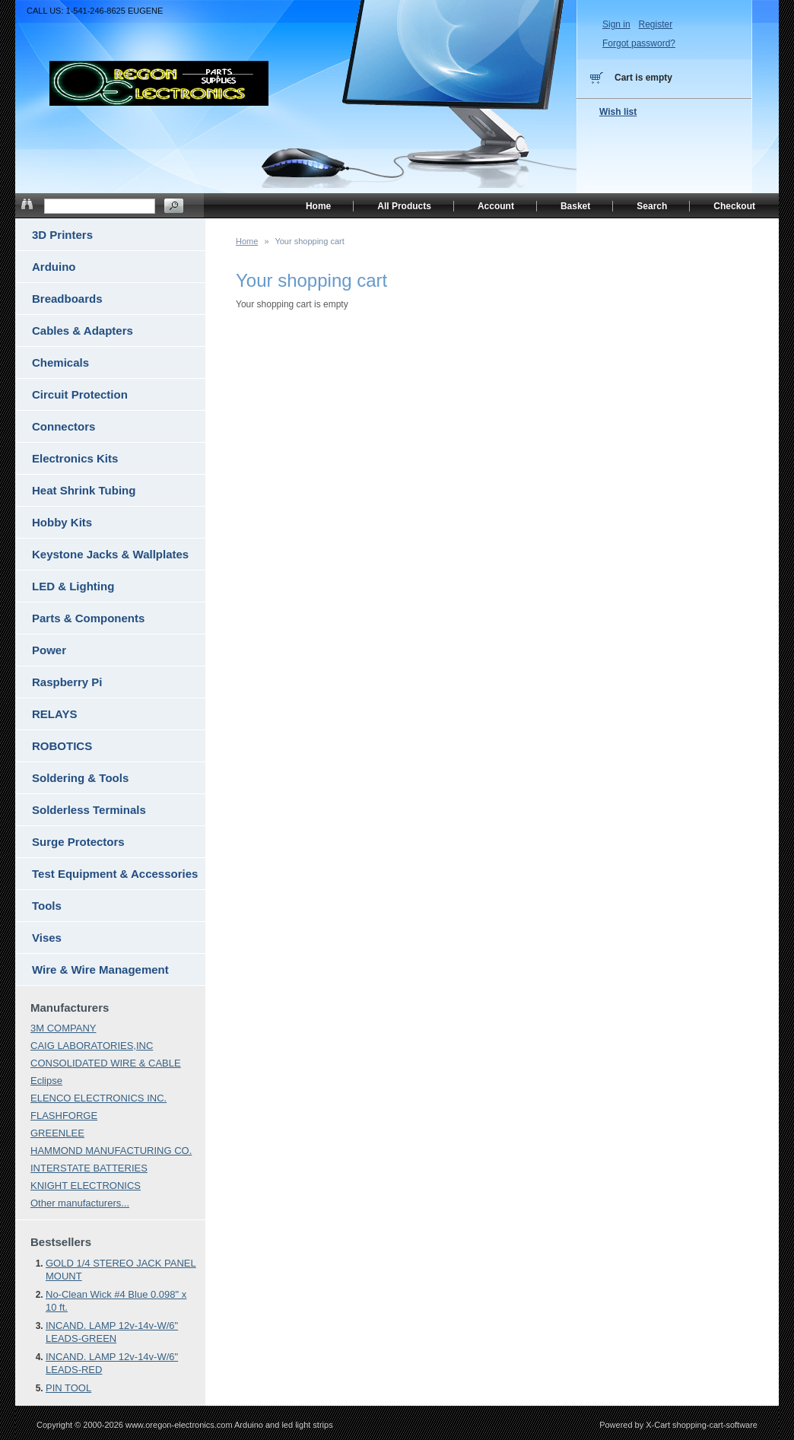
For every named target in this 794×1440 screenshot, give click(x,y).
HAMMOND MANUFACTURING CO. (111, 1150)
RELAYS (54, 713)
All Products (404, 206)
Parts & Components (88, 618)
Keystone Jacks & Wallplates (110, 554)
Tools (47, 905)
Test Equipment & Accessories (115, 873)
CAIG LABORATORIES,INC (91, 1045)
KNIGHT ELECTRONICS (85, 1185)
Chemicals (60, 362)
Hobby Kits (62, 522)
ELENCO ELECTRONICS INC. (98, 1098)
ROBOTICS (62, 745)
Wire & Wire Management (100, 969)
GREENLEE (57, 1133)
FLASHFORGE (63, 1115)
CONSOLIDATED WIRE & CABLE (105, 1063)
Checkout (734, 206)
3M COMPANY (63, 1028)
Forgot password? (638, 43)
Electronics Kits (75, 458)
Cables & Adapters (82, 330)
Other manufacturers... (79, 1203)
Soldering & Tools (80, 777)
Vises (47, 937)
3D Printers (62, 234)
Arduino (54, 266)
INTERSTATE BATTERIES (89, 1168)
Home (247, 241)
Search (652, 206)
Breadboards (67, 298)
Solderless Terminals (89, 809)
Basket (575, 206)
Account (496, 206)
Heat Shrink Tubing (83, 490)
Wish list (618, 111)
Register (655, 24)
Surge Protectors (78, 841)
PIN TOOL (68, 1388)
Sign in (616, 24)
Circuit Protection (80, 394)
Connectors (63, 426)
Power (49, 650)
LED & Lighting (73, 586)
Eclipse (46, 1080)
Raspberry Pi (67, 681)
